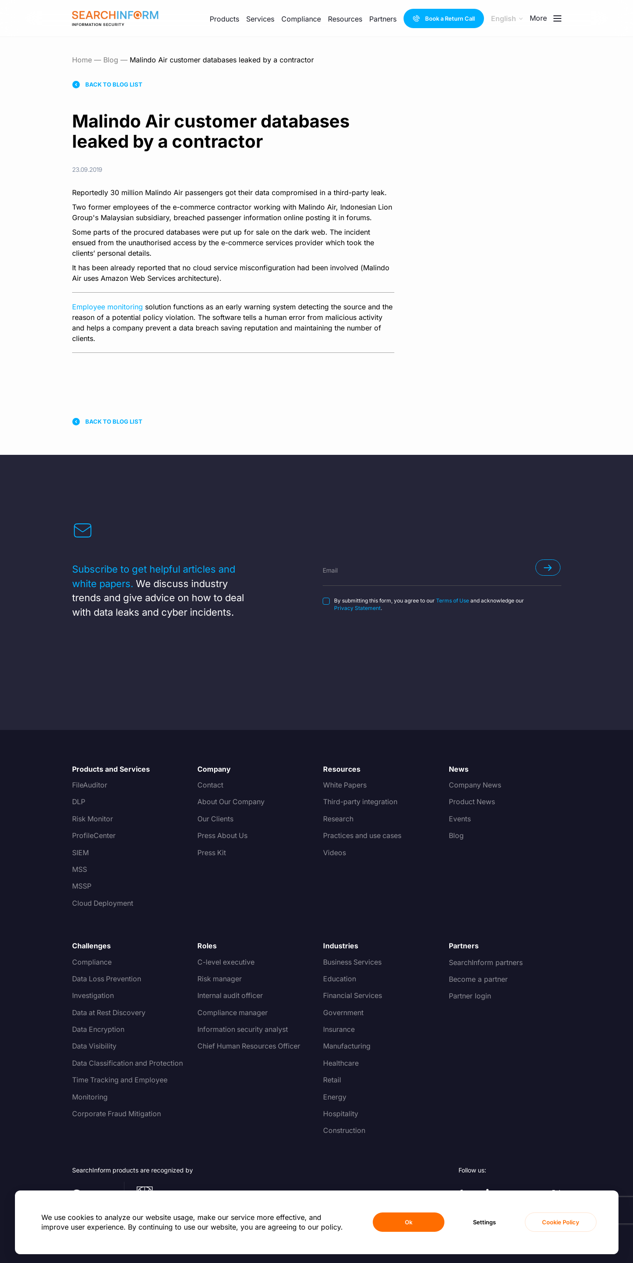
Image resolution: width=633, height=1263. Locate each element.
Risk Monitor (92, 819)
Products (224, 19)
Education (339, 979)
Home (82, 59)
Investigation (93, 995)
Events (460, 819)
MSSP (81, 886)
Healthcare (341, 1063)
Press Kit (211, 853)
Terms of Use (452, 600)
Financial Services (352, 995)
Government (343, 1013)
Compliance (301, 19)
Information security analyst (243, 1029)
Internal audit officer (230, 995)
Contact (210, 785)
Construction (344, 1130)
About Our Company (231, 802)
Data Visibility (94, 1046)
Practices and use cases (363, 835)
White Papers (345, 785)
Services (260, 19)
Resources (345, 19)
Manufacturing (347, 1046)
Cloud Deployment (103, 903)
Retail (332, 1080)
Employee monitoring (107, 306)
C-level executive (226, 962)
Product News (472, 802)
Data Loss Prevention (107, 979)
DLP (79, 802)
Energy (334, 1097)
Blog (110, 59)
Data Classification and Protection (128, 1063)
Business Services (352, 962)
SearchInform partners (486, 962)
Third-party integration (360, 802)
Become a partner (478, 979)
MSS (79, 869)
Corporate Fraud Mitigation (117, 1114)
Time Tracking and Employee (120, 1080)
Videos (334, 853)
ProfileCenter (94, 835)
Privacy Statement (357, 608)
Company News (475, 785)
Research (338, 819)
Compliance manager (232, 1013)
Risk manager (219, 979)
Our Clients (215, 819)
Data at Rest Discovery (110, 1013)
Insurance (339, 1029)
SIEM (80, 853)
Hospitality (340, 1114)
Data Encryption (98, 1029)
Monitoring (90, 1097)
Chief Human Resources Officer (249, 1046)
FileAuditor (89, 785)
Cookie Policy (560, 1222)
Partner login (470, 995)
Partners (383, 19)
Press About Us (222, 835)
